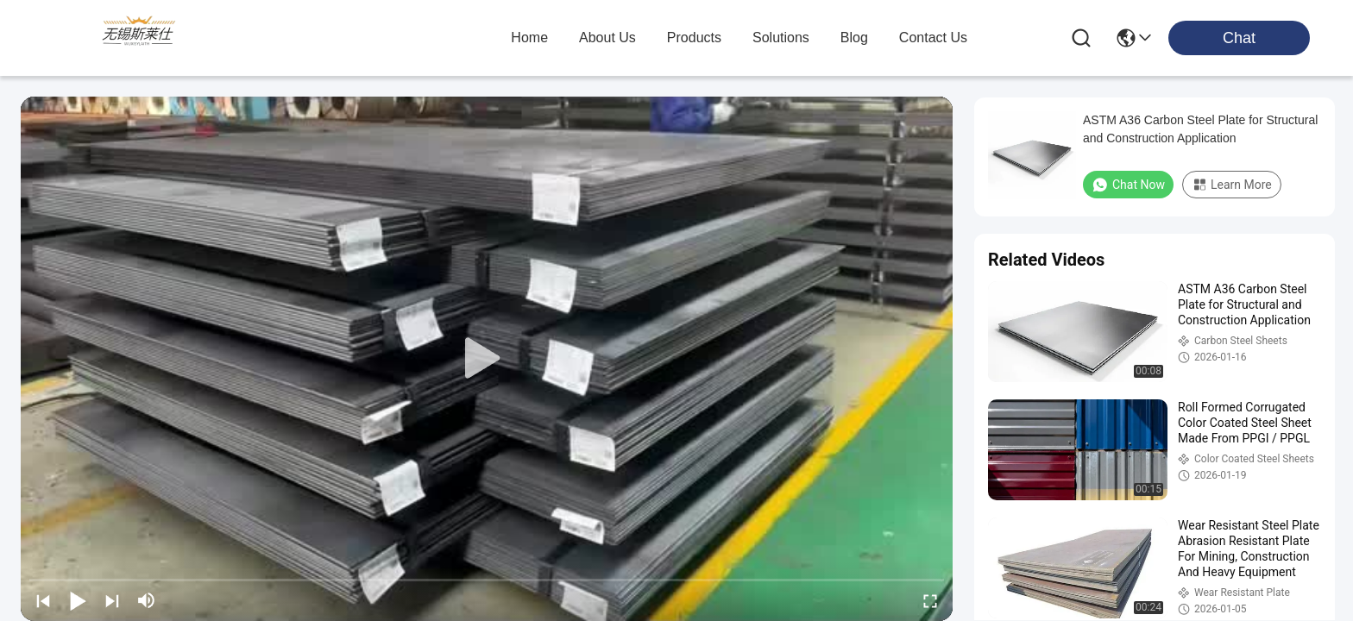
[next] (112, 600)
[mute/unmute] (146, 600)
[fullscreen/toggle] (930, 600)
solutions (780, 37)
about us (607, 37)
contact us (933, 37)
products (694, 37)
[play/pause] (77, 600)
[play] (486, 358)
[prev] (43, 600)
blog (854, 37)
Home (529, 37)
